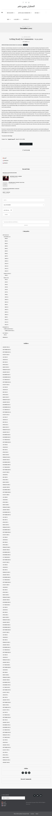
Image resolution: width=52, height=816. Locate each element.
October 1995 (6, 729)
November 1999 (6, 684)
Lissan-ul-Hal (7, 273)
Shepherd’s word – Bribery (16, 176)
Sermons (5, 337)
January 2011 (6, 432)
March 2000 (5, 674)
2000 (6, 238)
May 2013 (5, 362)
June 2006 (5, 539)
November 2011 (6, 407)
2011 (6, 266)
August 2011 (5, 414)
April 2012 (5, 394)
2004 (6, 248)
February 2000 (6, 677)
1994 (6, 284)
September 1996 (6, 717)
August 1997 (5, 709)
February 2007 (6, 527)
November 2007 (6, 512)
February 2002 (6, 642)
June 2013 (5, 359)
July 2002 (5, 634)
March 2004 (5, 594)
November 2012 (6, 377)
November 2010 (6, 437)
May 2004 (5, 589)
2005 (6, 250)
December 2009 (6, 462)
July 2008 (5, 497)
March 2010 (5, 454)
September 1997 (6, 707)
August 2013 (5, 354)
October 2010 (6, 439)
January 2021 (6, 347)
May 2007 (5, 519)
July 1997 (5, 712)
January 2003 (6, 622)
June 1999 (5, 694)
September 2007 (6, 514)
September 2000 (6, 667)
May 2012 (5, 392)
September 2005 (6, 559)
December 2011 (6, 404)
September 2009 (6, 469)
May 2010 (5, 449)
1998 (6, 294)
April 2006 (5, 544)
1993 (6, 282)
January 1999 (6, 699)
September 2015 (6, 352)
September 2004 (6, 582)
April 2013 (5, 364)
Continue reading (26, 144)
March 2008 (5, 504)
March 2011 (5, 427)
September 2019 (6, 349)
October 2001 (6, 649)
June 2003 (5, 609)
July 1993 (5, 752)
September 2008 (6, 492)
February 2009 (6, 484)
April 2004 (5, 592)
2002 (22, 36)
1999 (6, 297)
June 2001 (5, 657)
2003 (6, 245)
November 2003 (6, 602)
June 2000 (5, 669)
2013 (6, 271)
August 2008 (5, 494)
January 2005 (6, 574)
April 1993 (5, 754)
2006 (6, 253)
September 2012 (6, 382)
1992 (6, 279)
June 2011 (5, 419)
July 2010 (5, 444)
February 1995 (6, 734)
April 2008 (5, 502)
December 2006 (6, 529)
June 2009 (5, 474)
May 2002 (5, 639)
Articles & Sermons (24, 13)
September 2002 (6, 629)
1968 (6, 275)
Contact (26, 19)
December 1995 (6, 724)
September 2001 (6, 652)
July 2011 (5, 417)
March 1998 (5, 704)
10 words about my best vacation (16, 182)
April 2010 (5, 452)
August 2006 (5, 534)
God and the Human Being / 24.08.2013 (11, 188)
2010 (6, 263)
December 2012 (6, 374)
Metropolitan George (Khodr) (10, 172)
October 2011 (6, 409)
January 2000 (6, 679)
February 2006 (6, 547)
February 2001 (6, 659)
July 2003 (5, 607)
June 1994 (5, 742)
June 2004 (5, 587)
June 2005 (5, 567)
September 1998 (6, 702)
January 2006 (6, 549)
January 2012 (6, 402)
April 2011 (5, 424)
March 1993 (5, 757)
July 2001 (5, 654)
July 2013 (5, 357)
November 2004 (6, 577)
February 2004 (6, 597)
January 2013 (6, 372)
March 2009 (5, 482)
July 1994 (5, 739)
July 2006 (5, 537)
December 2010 (6, 434)
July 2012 (5, 387)
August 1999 (5, 692)
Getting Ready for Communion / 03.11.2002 (26, 39)
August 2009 (5, 472)
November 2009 (6, 464)
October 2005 (6, 557)
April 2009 (5, 479)
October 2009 (6, 467)
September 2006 (6, 532)
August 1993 (5, 749)
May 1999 (5, 697)
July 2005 (5, 564)
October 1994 (6, 737)
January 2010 (6, 459)
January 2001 (6, 662)
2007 (6, 255)
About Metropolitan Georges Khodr (21, 813)
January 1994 (6, 744)
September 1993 (6, 747)
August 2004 (5, 584)
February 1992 (6, 759)
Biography (10, 13)
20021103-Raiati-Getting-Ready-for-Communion (12, 44)
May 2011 (5, 422)
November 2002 (6, 627)
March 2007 (5, 524)
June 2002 (5, 637)
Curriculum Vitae (8, 328)
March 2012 (5, 397)
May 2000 (5, 672)
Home (37, 813)
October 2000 (6, 664)
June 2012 (5, 389)
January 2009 (6, 487)
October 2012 (6, 379)
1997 (6, 292)
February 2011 (6, 429)
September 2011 (6, 412)
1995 (6, 287)
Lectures (5, 333)
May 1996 (5, 719)
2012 (6, 268)
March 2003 (5, 617)
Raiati (29, 36)
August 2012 (5, 384)
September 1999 (6, 689)
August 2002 (5, 632)
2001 (6, 240)
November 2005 (6, 554)
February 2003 (6, 619)
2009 (6, 260)
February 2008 (6, 507)
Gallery (16, 19)
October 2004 (6, 579)
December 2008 (6, 489)
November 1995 (6, 727)
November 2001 (6, 647)
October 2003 (6, 604)
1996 (6, 289)
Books (37, 13)
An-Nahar (6, 236)
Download (25, 44)
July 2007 (5, 517)
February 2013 (6, 369)
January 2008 (6, 509)
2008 (6, 258)
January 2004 (6, 599)
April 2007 (5, 522)
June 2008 (5, 499)
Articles (25, 36)
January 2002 (6, 644)
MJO (8, 19)
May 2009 (5, 477)
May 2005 (5, 569)
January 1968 (6, 762)
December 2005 (6, 552)
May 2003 (5, 612)
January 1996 (6, 722)
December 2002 (6, 624)
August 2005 (5, 562)
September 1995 (6, 732)
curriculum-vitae (9, 330)
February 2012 (6, 399)
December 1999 (6, 682)
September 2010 (6, 442)
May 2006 (5, 542)
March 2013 (5, 367)
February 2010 (6, 457)
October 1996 (6, 714)
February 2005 (6, 572)
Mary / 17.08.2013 (6, 192)
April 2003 (5, 614)
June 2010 (5, 447)
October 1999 (6, 687)
